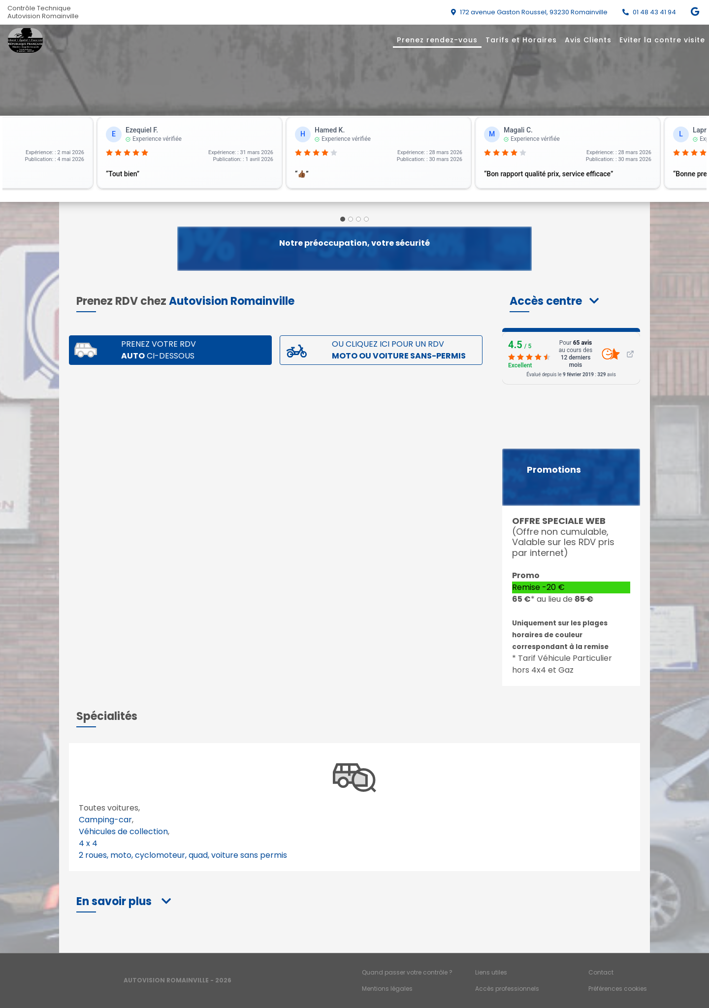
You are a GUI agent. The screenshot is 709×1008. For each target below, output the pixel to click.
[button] (554, 301)
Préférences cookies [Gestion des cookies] (617, 988)
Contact (600, 972)
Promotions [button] (554, 470)
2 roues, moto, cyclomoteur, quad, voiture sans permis (183, 855)
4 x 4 (88, 843)
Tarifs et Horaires (521, 40)
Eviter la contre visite (662, 40)
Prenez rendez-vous (437, 40)
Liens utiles (491, 972)
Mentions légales (387, 988)
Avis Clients (588, 40)
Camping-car (105, 819)
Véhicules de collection (123, 831)
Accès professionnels (507, 988)
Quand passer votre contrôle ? (407, 972)
